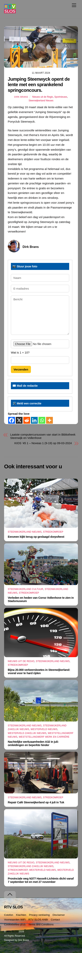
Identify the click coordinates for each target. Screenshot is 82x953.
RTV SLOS (12, 931)
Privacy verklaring (39, 914)
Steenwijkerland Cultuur (25, 589)
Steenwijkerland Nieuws (41, 100)
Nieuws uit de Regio (42, 96)
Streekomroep (53, 531)
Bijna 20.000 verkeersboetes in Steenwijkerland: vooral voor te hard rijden (39, 671)
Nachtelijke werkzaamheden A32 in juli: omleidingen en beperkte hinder (33, 743)
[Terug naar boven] (10, 894)
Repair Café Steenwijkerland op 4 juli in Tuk (36, 802)
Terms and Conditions (41, 924)
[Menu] (74, 5)
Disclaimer (58, 914)
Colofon (8, 914)
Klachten (21, 914)
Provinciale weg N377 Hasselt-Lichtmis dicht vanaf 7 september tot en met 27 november (41, 880)
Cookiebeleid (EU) (14, 924)
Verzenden (21, 369)
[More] (49, 420)
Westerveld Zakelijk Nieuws (27, 733)
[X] (19, 420)
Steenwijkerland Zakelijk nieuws (30, 866)
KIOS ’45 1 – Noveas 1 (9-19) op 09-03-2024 (43, 443)
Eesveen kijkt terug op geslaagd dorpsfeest (36, 536)
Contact (55, 919)
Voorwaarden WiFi (14, 919)
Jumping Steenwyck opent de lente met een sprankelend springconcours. (39, 84)
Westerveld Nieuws (44, 729)
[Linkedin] (34, 420)
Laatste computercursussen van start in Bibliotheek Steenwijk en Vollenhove (43, 436)
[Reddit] (26, 420)
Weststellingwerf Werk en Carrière (44, 737)
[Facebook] (11, 420)
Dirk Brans (21, 97)
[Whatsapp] (41, 420)
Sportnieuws (60, 96)
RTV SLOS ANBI (38, 919)
